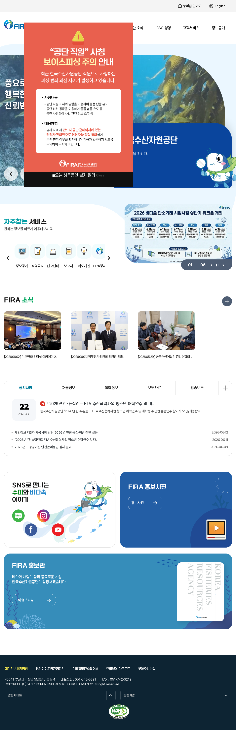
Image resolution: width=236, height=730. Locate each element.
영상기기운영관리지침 (50, 669)
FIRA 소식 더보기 (227, 301)
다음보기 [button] (109, 258)
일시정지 (217, 265)
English (220, 6)
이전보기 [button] (11, 174)
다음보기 (223, 265)
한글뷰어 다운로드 (118, 669)
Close (100, 175)
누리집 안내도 (192, 6)
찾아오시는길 (146, 669)
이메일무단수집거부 (85, 669)
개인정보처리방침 (16, 669)
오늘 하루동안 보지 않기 (75, 175)
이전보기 (211, 265)
